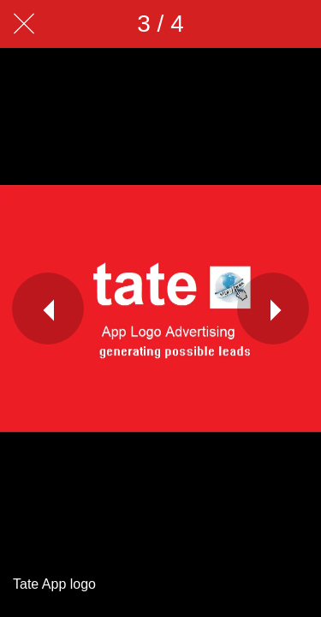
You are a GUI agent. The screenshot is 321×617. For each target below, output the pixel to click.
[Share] (252, 24)
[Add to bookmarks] (297, 24)
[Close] (24, 24)
